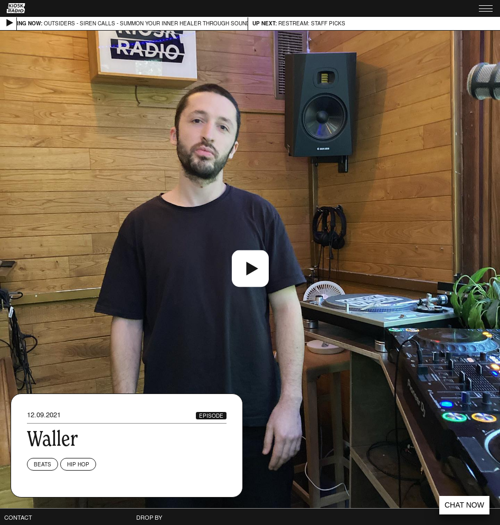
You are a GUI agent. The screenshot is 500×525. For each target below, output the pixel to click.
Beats (42, 464)
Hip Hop (78, 464)
